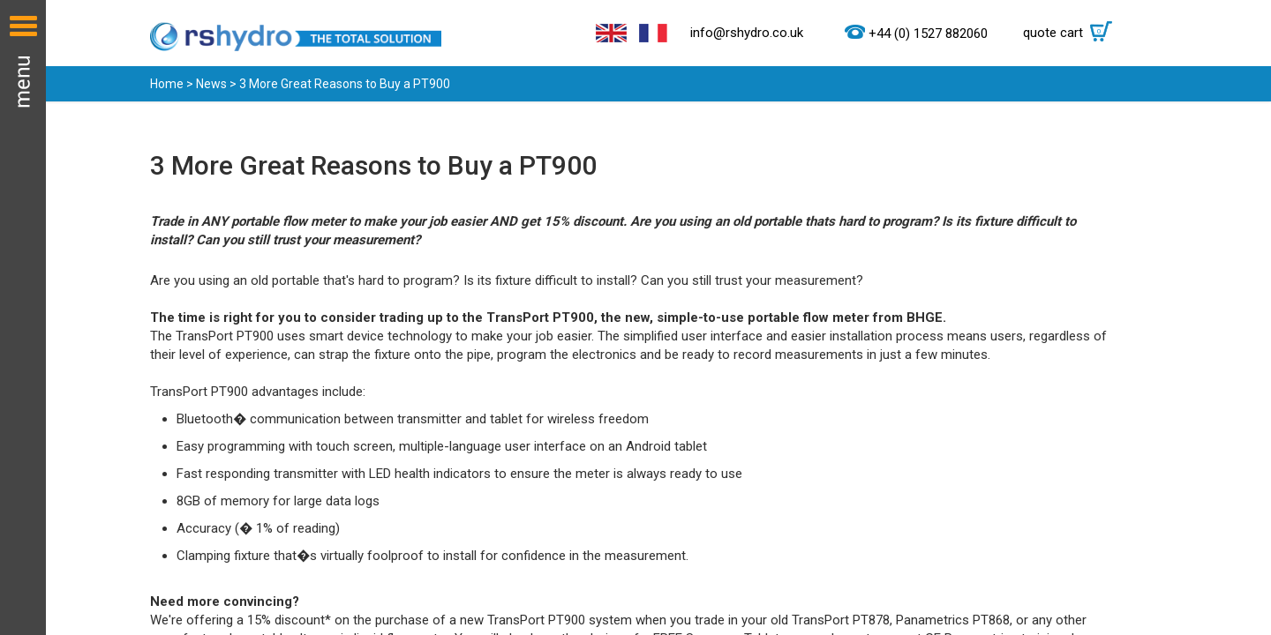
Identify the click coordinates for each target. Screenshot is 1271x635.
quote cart (1072, 32)
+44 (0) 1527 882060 (928, 33)
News (211, 84)
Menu (23, 317)
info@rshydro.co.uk (746, 33)
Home (167, 84)
